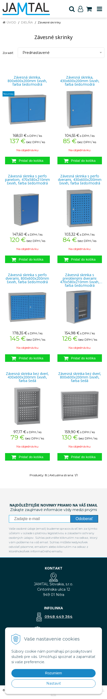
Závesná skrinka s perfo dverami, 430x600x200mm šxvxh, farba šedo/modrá (79, 179)
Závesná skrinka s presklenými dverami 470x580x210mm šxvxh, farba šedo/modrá (79, 278)
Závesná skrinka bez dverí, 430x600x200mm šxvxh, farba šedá (27, 377)
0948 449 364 (59, 616)
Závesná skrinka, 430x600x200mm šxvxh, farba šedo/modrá (79, 81)
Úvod (11, 22)
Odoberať (84, 519)
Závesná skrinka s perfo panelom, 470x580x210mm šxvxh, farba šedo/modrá (27, 179)
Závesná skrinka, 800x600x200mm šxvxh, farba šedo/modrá (27, 81)
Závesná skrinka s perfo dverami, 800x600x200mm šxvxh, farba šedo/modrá (27, 278)
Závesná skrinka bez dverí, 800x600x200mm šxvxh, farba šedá (79, 377)
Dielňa (27, 22)
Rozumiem (53, 673)
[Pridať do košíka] (27, 160)
